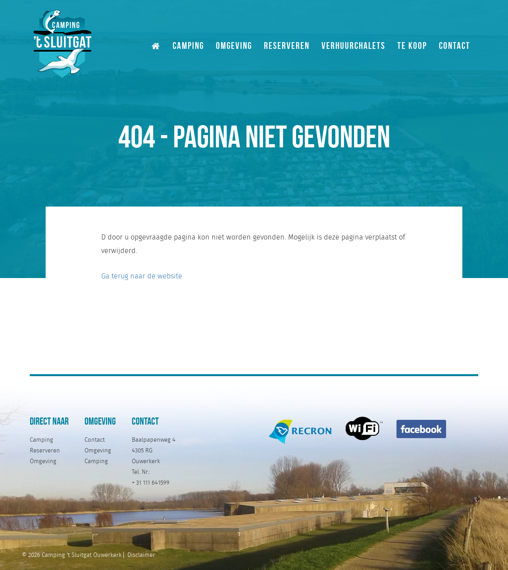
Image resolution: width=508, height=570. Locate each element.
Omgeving (234, 45)
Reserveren (287, 45)
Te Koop (412, 45)
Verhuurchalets (353, 45)
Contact (454, 45)
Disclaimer (141, 555)
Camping (188, 45)
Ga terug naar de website (141, 276)
